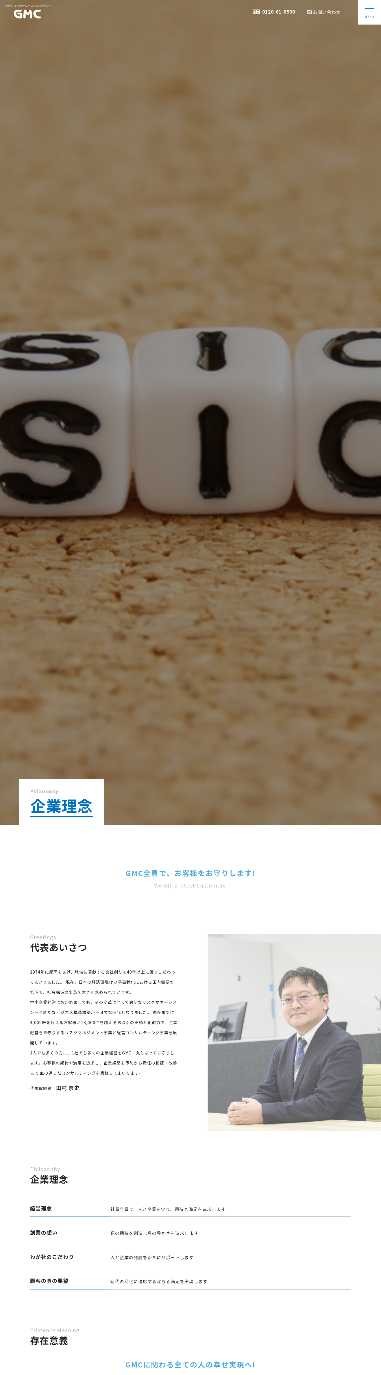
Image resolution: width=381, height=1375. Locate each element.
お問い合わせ (324, 11)
